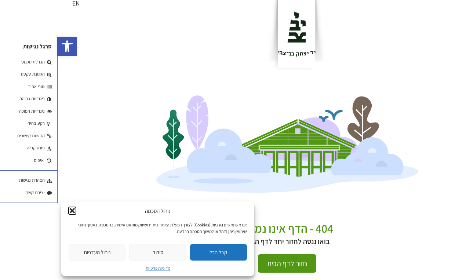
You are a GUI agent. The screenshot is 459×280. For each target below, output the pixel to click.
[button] (9, 46)
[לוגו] (239, 33)
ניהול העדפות (39, 252)
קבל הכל (161, 252)
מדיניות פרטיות (100, 268)
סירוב (100, 252)
